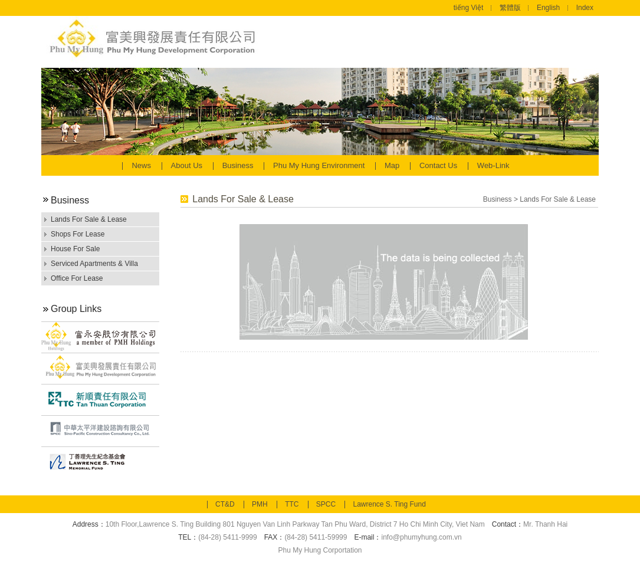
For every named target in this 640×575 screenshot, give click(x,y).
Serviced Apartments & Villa (94, 263)
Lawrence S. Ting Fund (389, 504)
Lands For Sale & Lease (89, 219)
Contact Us (439, 165)
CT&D (225, 504)
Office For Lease (77, 278)
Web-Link (493, 165)
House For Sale (75, 249)
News (142, 165)
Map (393, 165)
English (548, 8)
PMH (260, 504)
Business (238, 165)
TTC (291, 504)
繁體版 (510, 8)
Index (584, 8)
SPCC (326, 504)
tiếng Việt (468, 8)
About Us (188, 165)
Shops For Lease (77, 234)
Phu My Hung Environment (320, 165)
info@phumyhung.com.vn (421, 537)
